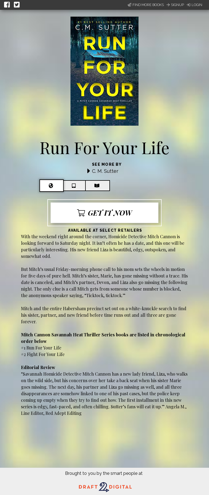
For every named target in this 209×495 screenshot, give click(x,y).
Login (194, 5)
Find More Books (146, 5)
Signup (175, 5)
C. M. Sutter (105, 171)
